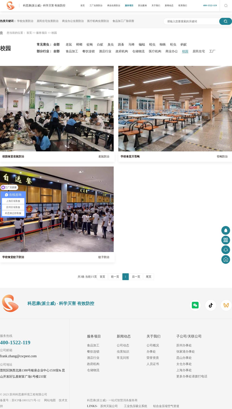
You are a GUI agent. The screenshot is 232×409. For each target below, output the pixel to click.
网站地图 (50, 400)
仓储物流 (138, 51)
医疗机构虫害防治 (98, 21)
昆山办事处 (184, 357)
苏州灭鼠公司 (109, 406)
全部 (56, 44)
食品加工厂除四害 (123, 21)
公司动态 (123, 345)
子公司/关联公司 (189, 336)
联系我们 (182, 5)
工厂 (212, 51)
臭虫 (110, 44)
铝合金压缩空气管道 (166, 406)
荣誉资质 (153, 357)
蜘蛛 (163, 44)
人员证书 (153, 364)
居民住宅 (199, 51)
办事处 (151, 351)
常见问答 (123, 357)
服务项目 (129, 5)
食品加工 (72, 51)
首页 (82, 5)
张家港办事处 (185, 351)
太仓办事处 (184, 364)
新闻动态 (169, 5)
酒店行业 (105, 51)
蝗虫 (152, 44)
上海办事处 (184, 370)
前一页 (115, 276)
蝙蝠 (142, 44)
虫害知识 (123, 351)
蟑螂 (79, 44)
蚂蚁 (184, 44)
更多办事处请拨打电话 (191, 376)
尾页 (148, 276)
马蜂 (131, 44)
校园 (54, 32)
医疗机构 (155, 51)
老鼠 (69, 44)
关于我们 (156, 5)
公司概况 (153, 345)
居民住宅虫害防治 (47, 21)
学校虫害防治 (25, 21)
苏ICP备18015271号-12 (26, 400)
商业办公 (171, 51)
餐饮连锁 (88, 51)
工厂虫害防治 (96, 5)
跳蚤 (121, 44)
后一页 (136, 276)
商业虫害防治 (113, 5)
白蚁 (100, 44)
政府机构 (122, 51)
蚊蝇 (90, 44)
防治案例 (142, 5)
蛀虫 (173, 44)
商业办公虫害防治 (73, 21)
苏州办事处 (184, 345)
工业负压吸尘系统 (135, 406)
